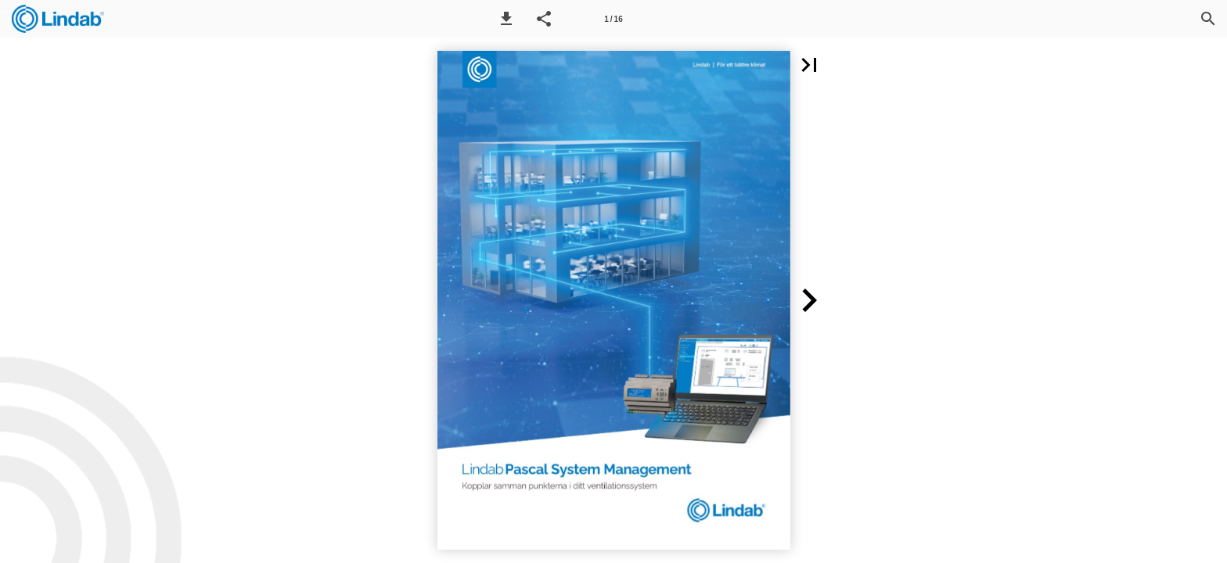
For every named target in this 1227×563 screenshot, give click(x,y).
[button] (506, 19)
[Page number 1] (613, 19)
